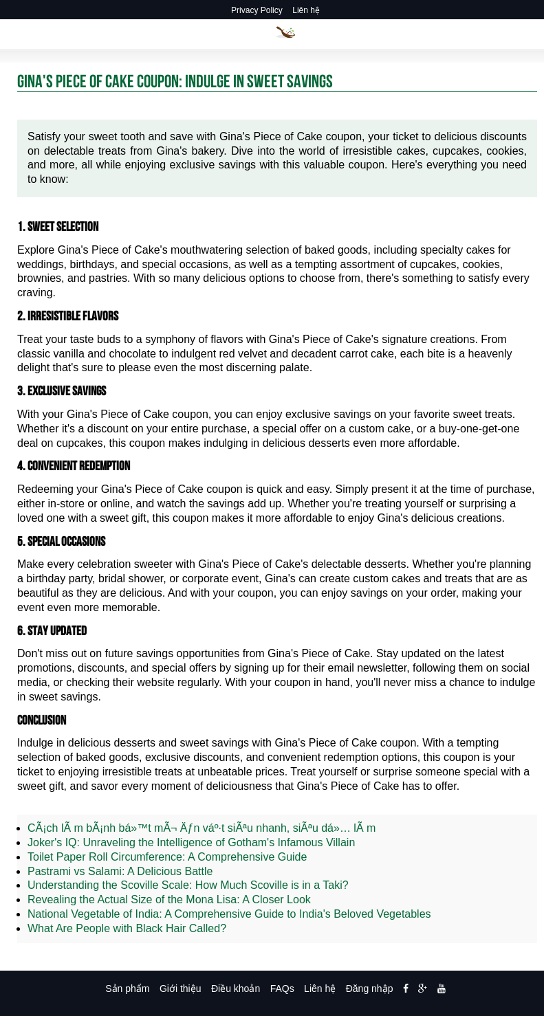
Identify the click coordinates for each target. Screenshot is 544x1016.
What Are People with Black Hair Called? (127, 928)
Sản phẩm (127, 988)
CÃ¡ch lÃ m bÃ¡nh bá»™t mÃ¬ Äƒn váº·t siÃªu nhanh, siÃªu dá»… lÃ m (202, 828)
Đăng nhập (369, 988)
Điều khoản (235, 988)
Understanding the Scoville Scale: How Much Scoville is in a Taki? (188, 885)
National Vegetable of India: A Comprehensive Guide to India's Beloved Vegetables (229, 914)
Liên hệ (306, 10)
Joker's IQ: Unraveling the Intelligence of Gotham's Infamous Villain (191, 842)
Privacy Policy (257, 10)
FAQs (282, 988)
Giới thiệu (181, 988)
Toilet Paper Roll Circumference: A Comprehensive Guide (167, 857)
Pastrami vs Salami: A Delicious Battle (120, 871)
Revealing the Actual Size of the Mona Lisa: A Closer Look (169, 899)
